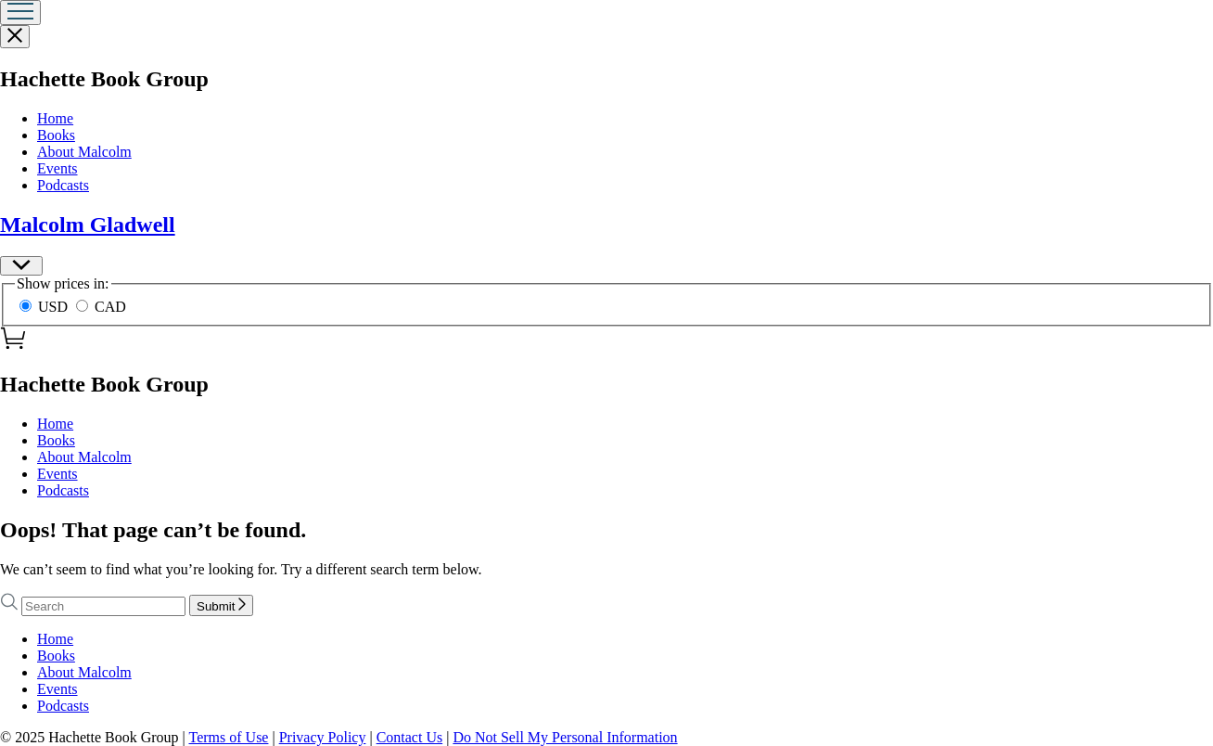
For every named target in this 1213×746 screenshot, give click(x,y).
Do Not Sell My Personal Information (565, 737)
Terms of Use (228, 737)
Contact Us (410, 737)
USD (45, 307)
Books (56, 135)
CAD (101, 307)
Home (55, 118)
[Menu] (20, 12)
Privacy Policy (322, 737)
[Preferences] (21, 266)
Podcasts (63, 185)
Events (57, 168)
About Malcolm (84, 152)
